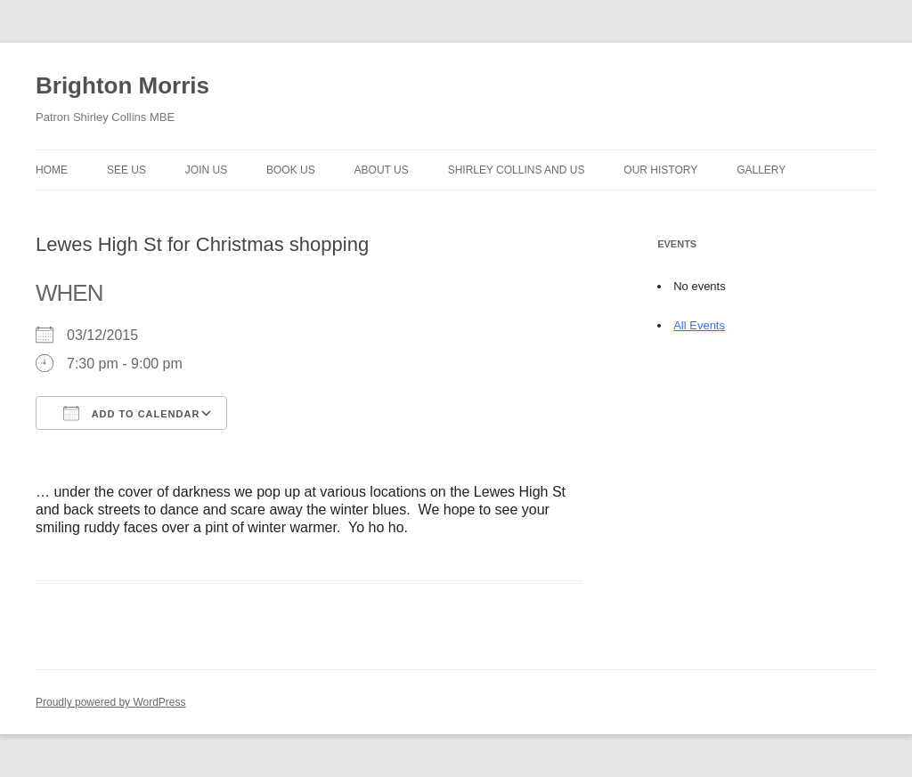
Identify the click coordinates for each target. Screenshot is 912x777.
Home (52, 170)
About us (381, 170)
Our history (660, 170)
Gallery (761, 170)
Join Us (206, 170)
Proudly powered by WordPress (111, 702)
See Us (126, 170)
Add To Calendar (131, 413)
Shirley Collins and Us (516, 170)
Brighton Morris (122, 85)
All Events (699, 325)
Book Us (290, 170)
